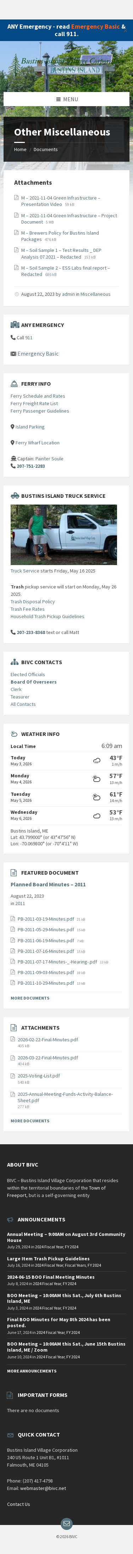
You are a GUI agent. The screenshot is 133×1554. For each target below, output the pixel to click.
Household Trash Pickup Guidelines (47, 616)
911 (29, 337)
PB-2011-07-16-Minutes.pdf (46, 951)
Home (20, 149)
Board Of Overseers (34, 682)
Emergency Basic (95, 26)
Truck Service (25, 571)
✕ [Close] (125, 30)
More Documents (30, 998)
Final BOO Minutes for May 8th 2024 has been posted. (58, 1322)
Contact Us (18, 1504)
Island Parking (30, 427)
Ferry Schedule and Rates (38, 396)
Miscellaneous (96, 294)
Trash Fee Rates (28, 609)
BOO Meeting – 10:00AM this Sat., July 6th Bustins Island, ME (64, 1298)
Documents (46, 149)
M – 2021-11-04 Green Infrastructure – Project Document (69, 218)
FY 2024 (71, 1246)
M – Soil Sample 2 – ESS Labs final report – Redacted (65, 271)
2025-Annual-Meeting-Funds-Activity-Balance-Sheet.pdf (65, 1097)
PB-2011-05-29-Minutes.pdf (46, 929)
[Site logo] (66, 78)
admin (68, 294)
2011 (20, 903)
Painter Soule (49, 458)
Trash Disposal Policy (33, 601)
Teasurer (20, 696)
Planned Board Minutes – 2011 (48, 884)
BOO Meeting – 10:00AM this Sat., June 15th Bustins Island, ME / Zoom (66, 1347)
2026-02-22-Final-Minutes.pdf (48, 1039)
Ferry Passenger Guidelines (40, 411)
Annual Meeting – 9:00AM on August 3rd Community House (66, 1237)
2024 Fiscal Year (49, 1246)
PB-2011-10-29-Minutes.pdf (46, 983)
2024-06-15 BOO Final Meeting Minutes (51, 1277)
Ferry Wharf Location (38, 442)
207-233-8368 (31, 632)
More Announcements (31, 1371)
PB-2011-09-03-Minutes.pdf (46, 972)
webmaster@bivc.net (43, 1488)
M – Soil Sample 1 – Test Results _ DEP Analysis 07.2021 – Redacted (61, 253)
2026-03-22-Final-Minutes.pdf (48, 1057)
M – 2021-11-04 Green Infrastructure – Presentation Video (60, 201)
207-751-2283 (31, 466)
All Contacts (23, 704)
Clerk (16, 689)
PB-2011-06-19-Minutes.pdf (46, 940)
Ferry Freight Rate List (34, 403)
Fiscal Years (75, 1265)
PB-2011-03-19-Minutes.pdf (46, 919)
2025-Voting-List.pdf (39, 1075)
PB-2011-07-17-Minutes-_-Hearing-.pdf (58, 962)
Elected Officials (28, 674)
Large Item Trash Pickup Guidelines (48, 1258)
